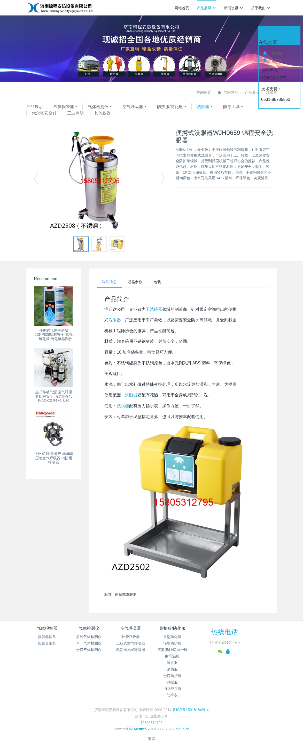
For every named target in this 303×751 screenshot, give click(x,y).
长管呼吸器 (131, 637)
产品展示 (206, 8)
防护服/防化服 (170, 106)
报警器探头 (47, 637)
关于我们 (260, 8)
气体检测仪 (98, 106)
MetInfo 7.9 (143, 729)
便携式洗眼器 (126, 594)
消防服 (172, 669)
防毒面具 (231, 106)
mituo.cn (182, 729)
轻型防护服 (172, 643)
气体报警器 (63, 106)
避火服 (172, 662)
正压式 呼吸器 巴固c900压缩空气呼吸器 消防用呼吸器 (53, 458)
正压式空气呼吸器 (130, 643)
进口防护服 (172, 676)
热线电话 (224, 632)
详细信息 (109, 282)
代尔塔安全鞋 (44, 113)
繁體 (151, 739)
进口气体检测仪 (89, 650)
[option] (99, 180)
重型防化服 (172, 637)
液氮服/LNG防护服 (172, 650)
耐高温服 (172, 656)
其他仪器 (102, 113)
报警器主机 (47, 643)
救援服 (172, 682)
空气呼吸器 (132, 106)
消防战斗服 (172, 689)
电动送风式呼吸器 (130, 650)
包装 (157, 282)
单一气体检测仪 (89, 643)
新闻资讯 (233, 8)
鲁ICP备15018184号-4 (191, 710)
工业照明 (75, 113)
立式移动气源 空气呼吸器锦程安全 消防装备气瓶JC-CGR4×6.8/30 (53, 396)
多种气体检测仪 (89, 637)
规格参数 (135, 282)
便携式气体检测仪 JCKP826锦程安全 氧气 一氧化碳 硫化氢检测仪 (54, 334)
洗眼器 (203, 106)
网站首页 (182, 8)
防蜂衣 (172, 695)
